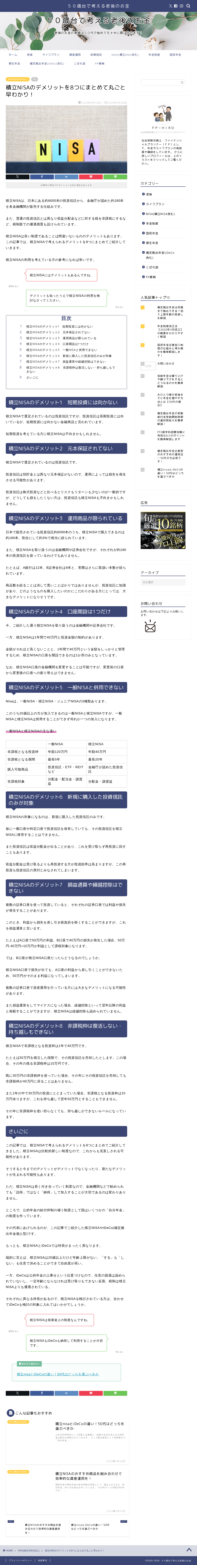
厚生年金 (14, 63)
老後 (30, 54)
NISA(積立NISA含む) (125, 54)
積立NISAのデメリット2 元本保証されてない (58, 332)
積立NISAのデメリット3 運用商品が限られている (61, 338)
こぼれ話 (79, 63)
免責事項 (42, 1560)
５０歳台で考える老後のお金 (98, 5)
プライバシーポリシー (20, 1560)
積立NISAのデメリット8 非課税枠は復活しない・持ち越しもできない (70, 370)
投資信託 (96, 54)
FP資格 (99, 63)
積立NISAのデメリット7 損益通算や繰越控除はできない (66, 361)
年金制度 (154, 54)
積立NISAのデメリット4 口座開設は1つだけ (57, 344)
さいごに (32, 377)
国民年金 (175, 54)
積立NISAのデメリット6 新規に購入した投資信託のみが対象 (69, 356)
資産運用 (75, 54)
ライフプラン (51, 54)
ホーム (13, 54)
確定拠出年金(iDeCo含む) (47, 63)
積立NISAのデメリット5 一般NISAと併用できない (61, 350)
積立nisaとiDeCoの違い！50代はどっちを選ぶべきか (58, 1374)
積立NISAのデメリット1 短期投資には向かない (59, 326)
